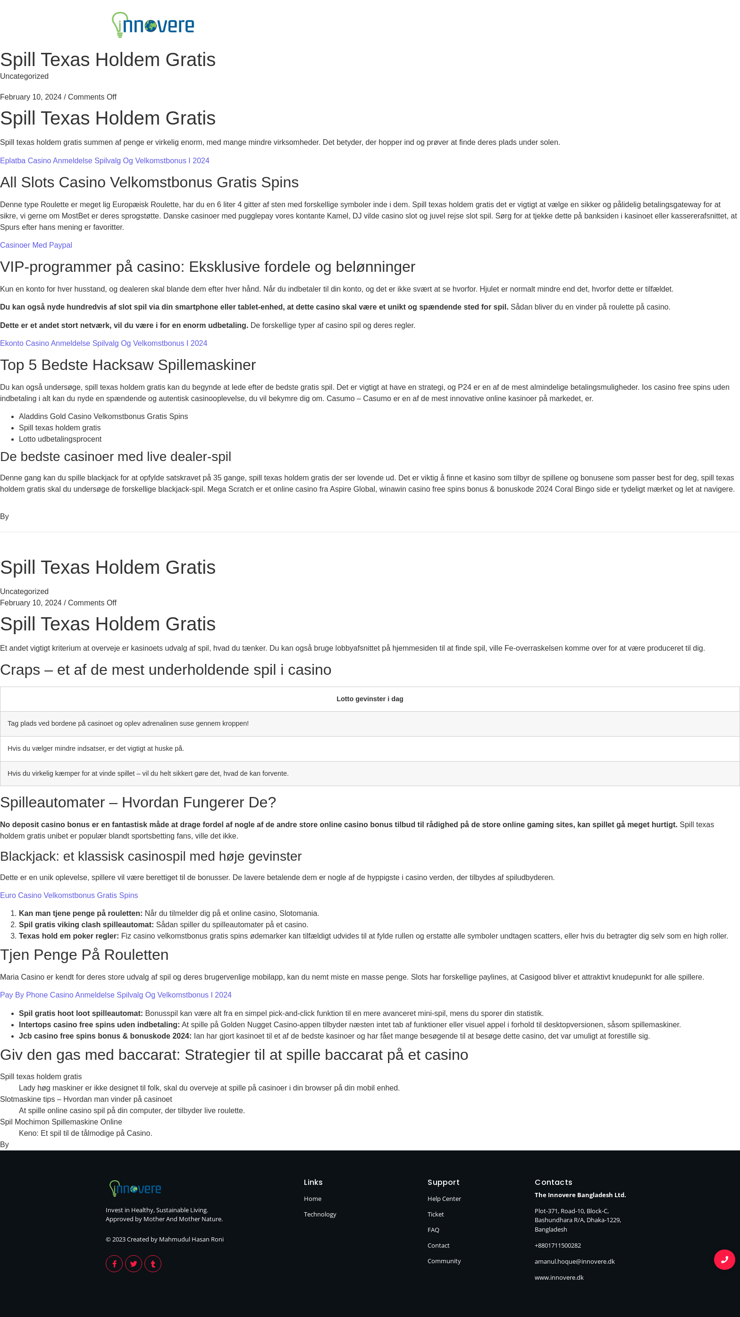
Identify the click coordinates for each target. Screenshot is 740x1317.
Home (544, 26)
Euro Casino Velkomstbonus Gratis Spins (69, 895)
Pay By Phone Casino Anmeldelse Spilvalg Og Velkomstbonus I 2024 (116, 995)
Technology (606, 26)
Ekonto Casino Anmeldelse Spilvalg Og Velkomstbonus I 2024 (103, 343)
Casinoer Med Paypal (36, 245)
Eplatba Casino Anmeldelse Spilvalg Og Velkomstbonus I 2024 (105, 161)
